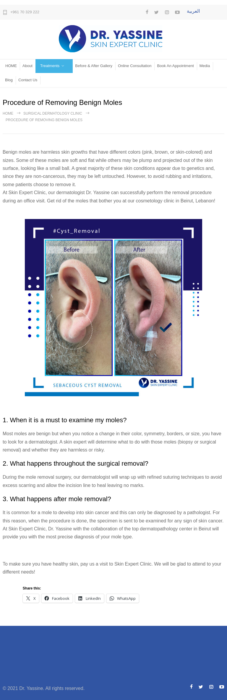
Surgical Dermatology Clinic (52, 113)
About (27, 66)
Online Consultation (134, 66)
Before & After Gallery (93, 66)
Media (205, 66)
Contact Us (27, 80)
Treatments (49, 66)
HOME (11, 66)
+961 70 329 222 (24, 12)
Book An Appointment (175, 66)
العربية (193, 11)
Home (8, 113)
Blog (9, 80)
